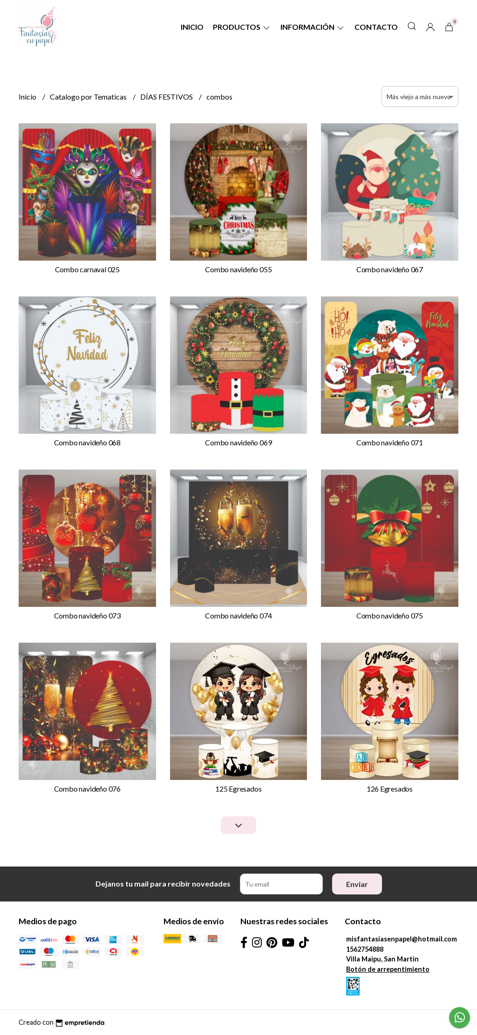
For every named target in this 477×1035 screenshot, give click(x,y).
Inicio (192, 26)
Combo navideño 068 (87, 442)
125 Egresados (238, 788)
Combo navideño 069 (238, 442)
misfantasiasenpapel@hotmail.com (401, 939)
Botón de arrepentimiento (387, 969)
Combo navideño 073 (87, 615)
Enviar (357, 884)
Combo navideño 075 (389, 615)
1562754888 (364, 949)
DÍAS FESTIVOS (167, 96)
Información (312, 26)
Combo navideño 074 (238, 615)
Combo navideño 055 (238, 269)
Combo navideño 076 (87, 788)
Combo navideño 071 (389, 442)
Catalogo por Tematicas (89, 96)
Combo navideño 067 (389, 269)
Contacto (376, 26)
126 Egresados (390, 788)
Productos (242, 26)
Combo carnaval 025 (87, 269)
